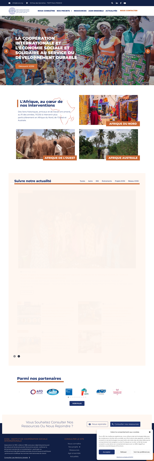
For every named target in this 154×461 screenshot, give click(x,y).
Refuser (123, 452)
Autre (90, 181)
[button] (150, 432)
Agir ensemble (96, 11)
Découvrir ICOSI (26, 66)
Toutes (82, 181)
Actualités (111, 11)
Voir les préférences (142, 452)
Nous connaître (46, 11)
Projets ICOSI (120, 181)
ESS (97, 181)
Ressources (80, 11)
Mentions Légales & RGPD (125, 457)
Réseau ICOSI (133, 181)
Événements (107, 181)
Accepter (106, 452)
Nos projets (64, 11)
